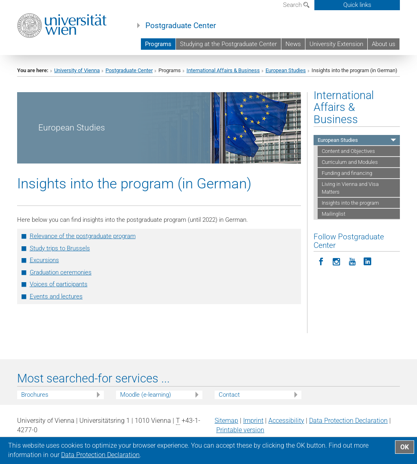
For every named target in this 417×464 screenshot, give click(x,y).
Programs (158, 44)
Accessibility (286, 420)
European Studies (286, 70)
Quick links (357, 5)
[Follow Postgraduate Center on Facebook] (321, 261)
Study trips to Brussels (60, 248)
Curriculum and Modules (350, 162)
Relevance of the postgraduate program (83, 236)
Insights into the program (350, 203)
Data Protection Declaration (348, 420)
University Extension (336, 44)
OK (404, 447)
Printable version (240, 430)
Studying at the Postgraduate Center (228, 44)
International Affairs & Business (223, 70)
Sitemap (226, 420)
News (293, 44)
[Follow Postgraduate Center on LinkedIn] (367, 261)
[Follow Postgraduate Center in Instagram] (337, 261)
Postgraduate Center (180, 25)
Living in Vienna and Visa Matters (350, 188)
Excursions (44, 260)
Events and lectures (56, 296)
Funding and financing (347, 173)
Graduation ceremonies (61, 272)
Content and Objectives (348, 151)
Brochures (34, 394)
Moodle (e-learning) (145, 394)
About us (383, 44)
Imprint (253, 420)
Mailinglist (333, 214)
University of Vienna (77, 70)
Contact (229, 394)
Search (296, 5)
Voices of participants (59, 284)
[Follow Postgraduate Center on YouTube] (352, 261)
